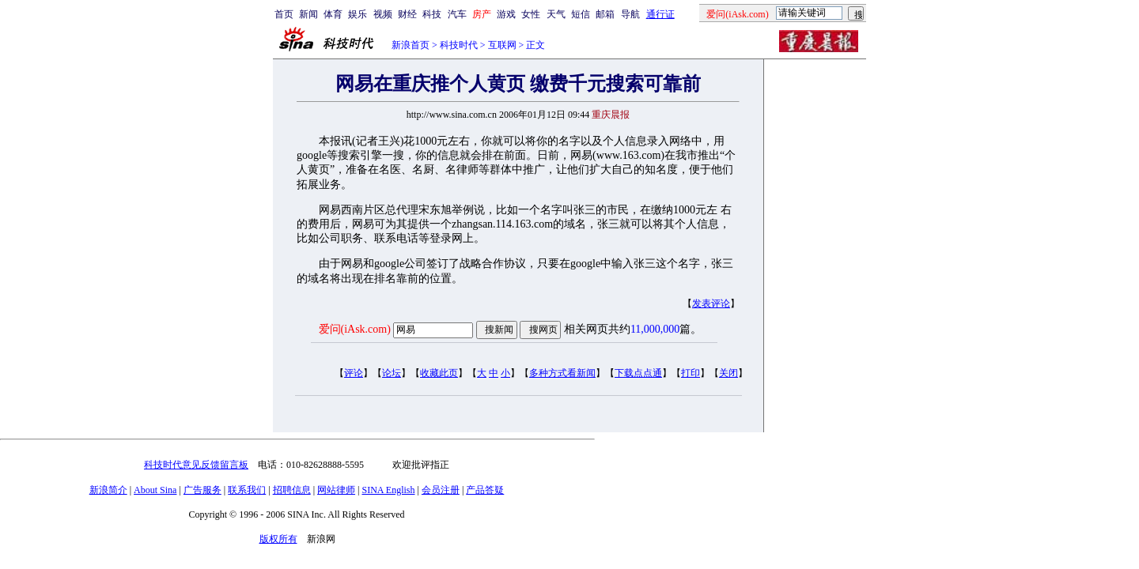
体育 (333, 14)
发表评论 (711, 303)
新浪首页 (410, 45)
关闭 (728, 373)
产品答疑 (485, 490)
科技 (431, 14)
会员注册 (441, 490)
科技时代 (459, 45)
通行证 (660, 14)
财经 (407, 14)
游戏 (506, 14)
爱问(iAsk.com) (355, 329)
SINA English (387, 490)
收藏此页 (439, 373)
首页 (283, 14)
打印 (690, 373)
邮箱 (605, 14)
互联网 (502, 45)
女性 (530, 14)
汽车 (457, 14)
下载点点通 (638, 373)
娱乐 (357, 14)
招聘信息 (292, 490)
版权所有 (278, 539)
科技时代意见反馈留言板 (196, 464)
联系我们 (247, 490)
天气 (556, 14)
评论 (353, 373)
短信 (580, 14)
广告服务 (202, 490)
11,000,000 (654, 329)
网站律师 (336, 490)
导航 (630, 14)
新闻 (308, 14)
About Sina (155, 490)
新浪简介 (108, 490)
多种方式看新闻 (562, 373)
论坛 (391, 373)
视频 (382, 14)
